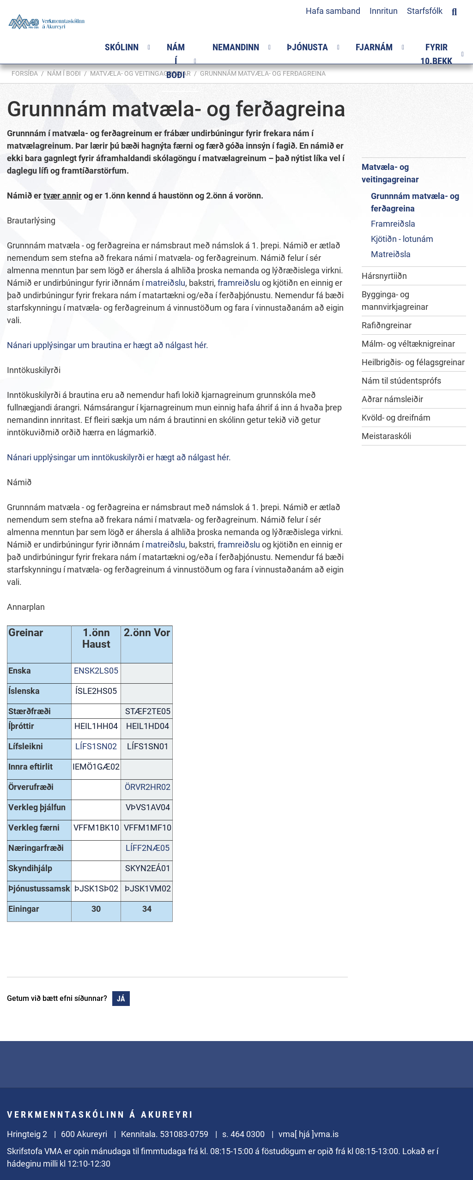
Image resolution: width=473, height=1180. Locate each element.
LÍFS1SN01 (147, 746)
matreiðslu (165, 283)
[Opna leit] (454, 10)
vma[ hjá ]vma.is (309, 1134)
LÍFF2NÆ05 (147, 848)
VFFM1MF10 (146, 827)
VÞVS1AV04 (147, 807)
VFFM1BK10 (96, 827)
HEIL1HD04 (146, 726)
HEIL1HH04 (96, 726)
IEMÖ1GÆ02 (96, 766)
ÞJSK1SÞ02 (96, 888)
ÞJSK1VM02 (147, 888)
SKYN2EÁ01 (146, 868)
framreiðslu (240, 283)
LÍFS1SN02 (96, 746)
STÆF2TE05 (146, 711)
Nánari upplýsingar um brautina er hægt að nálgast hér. (107, 345)
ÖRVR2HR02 (146, 787)
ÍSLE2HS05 (96, 691)
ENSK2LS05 (96, 670)
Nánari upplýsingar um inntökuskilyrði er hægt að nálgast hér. (119, 457)
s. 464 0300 (243, 1134)
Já (121, 998)
